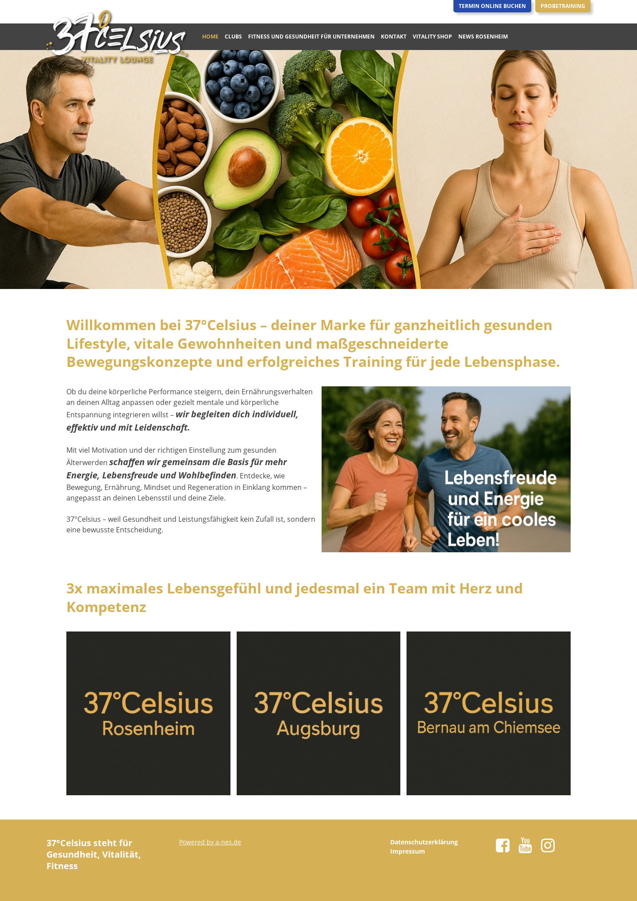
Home (210, 36)
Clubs (233, 36)
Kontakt (394, 36)
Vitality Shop (432, 36)
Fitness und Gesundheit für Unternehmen (311, 36)
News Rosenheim (483, 36)
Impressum (407, 851)
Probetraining (563, 6)
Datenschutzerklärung (424, 842)
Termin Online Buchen (492, 6)
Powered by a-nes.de (210, 842)
